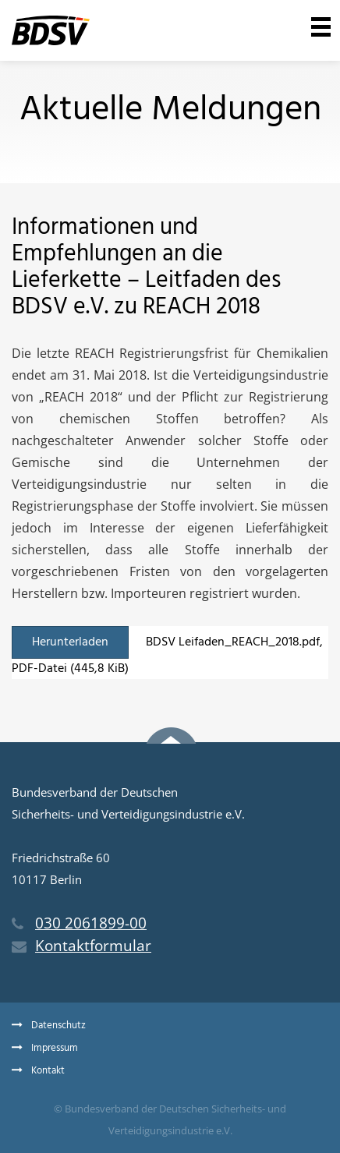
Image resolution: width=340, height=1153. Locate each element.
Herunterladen (70, 642)
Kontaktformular (81, 945)
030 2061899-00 (79, 923)
